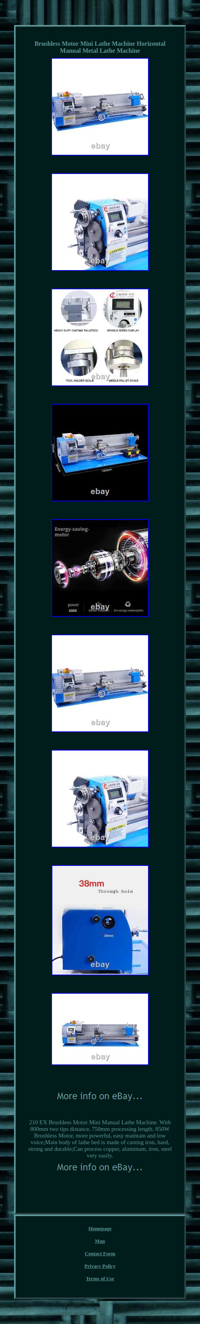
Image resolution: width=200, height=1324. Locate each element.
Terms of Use (100, 1278)
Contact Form (100, 1253)
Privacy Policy (100, 1266)
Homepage (99, 1228)
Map (100, 1241)
